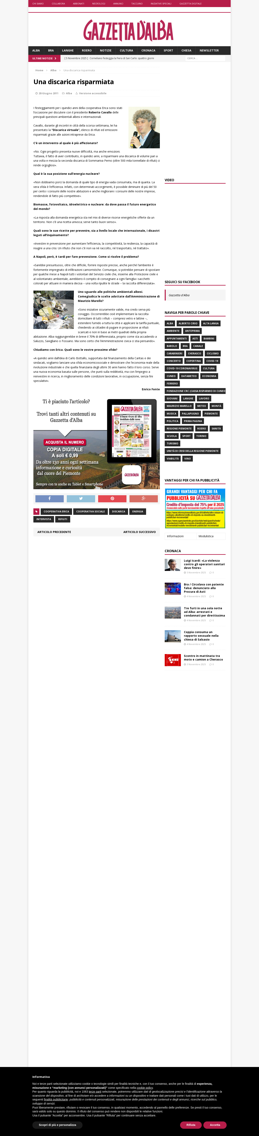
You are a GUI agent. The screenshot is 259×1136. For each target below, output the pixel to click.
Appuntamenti (177, 338)
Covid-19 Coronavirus (182, 368)
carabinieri (174, 353)
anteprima (192, 331)
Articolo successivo (139, 532)
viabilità (173, 458)
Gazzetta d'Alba (179, 295)
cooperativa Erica (56, 511)
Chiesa (186, 50)
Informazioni (175, 536)
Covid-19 (212, 361)
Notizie (105, 50)
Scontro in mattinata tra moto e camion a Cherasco (203, 657)
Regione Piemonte (179, 428)
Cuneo (171, 376)
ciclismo (213, 353)
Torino (201, 436)
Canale (198, 346)
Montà (216, 406)
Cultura (126, 50)
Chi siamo (38, 3)
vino (187, 458)
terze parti (95, 1091)
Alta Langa (211, 323)
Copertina (193, 361)
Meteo (201, 406)
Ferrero (172, 383)
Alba (36, 50)
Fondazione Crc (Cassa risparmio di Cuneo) (196, 391)
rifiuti (62, 519)
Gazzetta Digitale (190, 3)
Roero (87, 50)
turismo (172, 443)
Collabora (58, 3)
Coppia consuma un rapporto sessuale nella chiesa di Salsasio (201, 635)
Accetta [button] (215, 1125)
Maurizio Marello (179, 406)
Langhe (68, 50)
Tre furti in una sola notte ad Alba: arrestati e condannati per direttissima (204, 611)
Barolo (172, 346)
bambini (209, 338)
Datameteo (189, 376)
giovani (172, 398)
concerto (174, 361)
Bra (51, 50)
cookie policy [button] (145, 1087)
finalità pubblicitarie (56, 1099)
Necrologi (98, 3)
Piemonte (211, 413)
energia (137, 511)
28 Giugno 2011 (48, 93)
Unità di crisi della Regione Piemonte (193, 451)
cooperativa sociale (90, 511)
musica (171, 413)
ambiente (173, 331)
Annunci (118, 3)
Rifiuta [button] (191, 1125)
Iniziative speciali (161, 3)
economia (209, 376)
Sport (168, 50)
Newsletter (209, 50)
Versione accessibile (92, 93)
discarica (118, 511)
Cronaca (148, 50)
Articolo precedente (54, 532)
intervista (43, 519)
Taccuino (137, 3)
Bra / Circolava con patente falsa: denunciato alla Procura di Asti (204, 588)
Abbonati (78, 3)
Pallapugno (190, 413)
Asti (195, 338)
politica (172, 421)
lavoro (204, 398)
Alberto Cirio (188, 323)
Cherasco (194, 353)
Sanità (216, 428)
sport (186, 436)
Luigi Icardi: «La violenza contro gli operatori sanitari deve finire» (204, 564)
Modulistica (205, 536)
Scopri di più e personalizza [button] (57, 1125)
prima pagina (193, 421)
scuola (172, 436)
